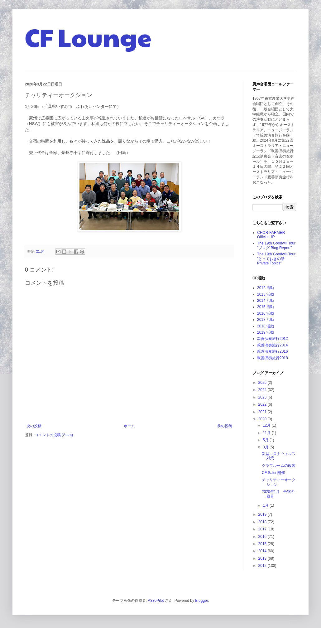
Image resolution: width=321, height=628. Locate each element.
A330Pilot (156, 600)
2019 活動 (265, 332)
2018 (263, 522)
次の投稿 (33, 426)
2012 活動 (265, 288)
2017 (263, 529)
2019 (263, 514)
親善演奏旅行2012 (272, 338)
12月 (267, 425)
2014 (263, 551)
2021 (263, 412)
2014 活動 (265, 300)
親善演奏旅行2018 (272, 358)
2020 (263, 419)
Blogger (201, 600)
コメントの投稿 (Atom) (54, 435)
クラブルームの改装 (278, 465)
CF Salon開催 (273, 473)
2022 (263, 404)
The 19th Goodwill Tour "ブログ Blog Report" (276, 245)
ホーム (129, 426)
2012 (263, 565)
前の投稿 (224, 426)
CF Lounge (88, 36)
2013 (263, 558)
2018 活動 (265, 326)
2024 (263, 390)
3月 (266, 447)
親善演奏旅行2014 (272, 345)
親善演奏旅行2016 (272, 351)
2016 (263, 536)
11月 (267, 433)
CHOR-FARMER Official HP (271, 234)
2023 (263, 397)
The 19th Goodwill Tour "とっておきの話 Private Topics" (276, 258)
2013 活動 (265, 294)
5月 (266, 440)
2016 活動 (265, 313)
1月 (266, 505)
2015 (263, 544)
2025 (263, 382)
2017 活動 (265, 319)
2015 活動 (265, 307)
